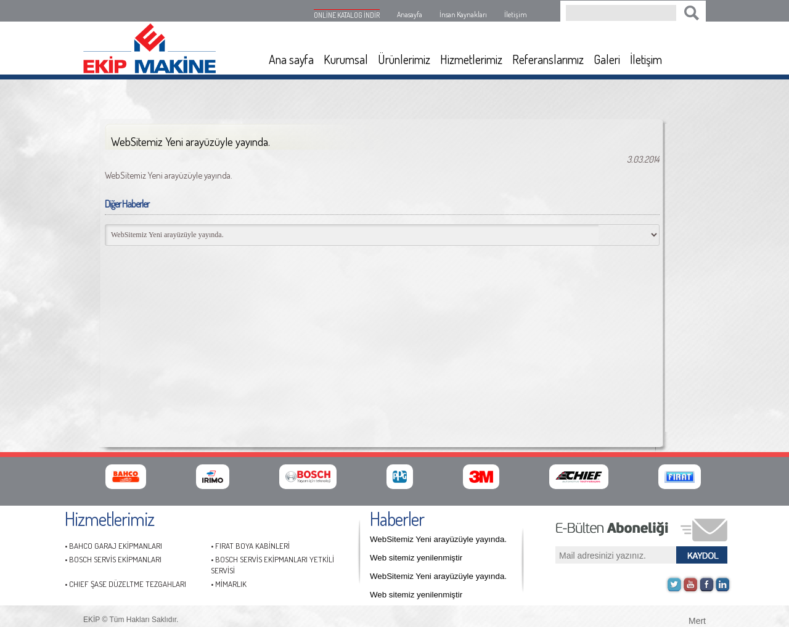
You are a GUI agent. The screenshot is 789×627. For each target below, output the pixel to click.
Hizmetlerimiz (471, 59)
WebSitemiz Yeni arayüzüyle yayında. (438, 539)
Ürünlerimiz (404, 59)
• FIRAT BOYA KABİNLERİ (250, 546)
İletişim (515, 14)
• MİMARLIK (229, 584)
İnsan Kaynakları (463, 14)
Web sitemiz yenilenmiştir (416, 557)
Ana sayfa (291, 59)
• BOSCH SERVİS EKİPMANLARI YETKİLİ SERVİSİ (272, 565)
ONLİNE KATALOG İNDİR (347, 15)
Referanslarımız (548, 59)
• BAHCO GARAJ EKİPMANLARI (113, 546)
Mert (697, 619)
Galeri (607, 59)
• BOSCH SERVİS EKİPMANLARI (113, 559)
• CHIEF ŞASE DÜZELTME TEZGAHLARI (125, 584)
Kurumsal (346, 59)
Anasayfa (409, 14)
